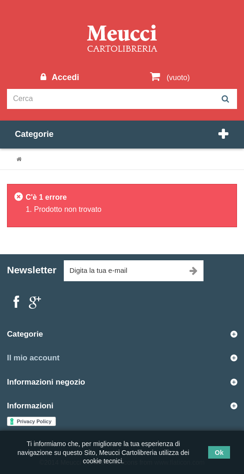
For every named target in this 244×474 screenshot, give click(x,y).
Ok (219, 452)
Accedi (64, 77)
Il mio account (33, 357)
